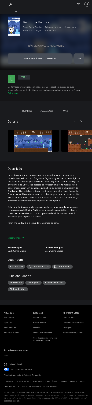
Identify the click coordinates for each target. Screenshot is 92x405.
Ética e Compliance (59, 381)
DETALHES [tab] (27, 110)
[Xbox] (8, 11)
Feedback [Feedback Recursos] (36, 328)
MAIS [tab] (65, 110)
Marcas (82, 381)
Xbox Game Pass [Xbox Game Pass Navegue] (10, 328)
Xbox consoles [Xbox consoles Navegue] (9, 317)
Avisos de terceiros (12, 386)
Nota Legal (73, 381)
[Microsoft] (46, 2)
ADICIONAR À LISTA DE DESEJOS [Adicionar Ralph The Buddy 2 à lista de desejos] (40, 58)
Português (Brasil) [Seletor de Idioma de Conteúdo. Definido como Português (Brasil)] (15, 364)
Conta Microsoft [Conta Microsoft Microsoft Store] (69, 317)
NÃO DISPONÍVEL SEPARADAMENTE (46, 45)
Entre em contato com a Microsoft (18, 381)
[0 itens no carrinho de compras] (79, 4)
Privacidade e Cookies (41, 381)
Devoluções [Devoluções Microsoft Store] (67, 328)
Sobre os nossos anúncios (31, 386)
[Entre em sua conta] (87, 4)
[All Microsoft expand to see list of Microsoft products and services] (4, 4)
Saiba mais (13, 93)
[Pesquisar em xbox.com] (11, 4)
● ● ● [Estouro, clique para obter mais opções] (79, 58)
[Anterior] (75, 121)
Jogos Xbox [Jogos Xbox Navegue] (8, 322)
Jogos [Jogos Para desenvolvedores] (6, 355)
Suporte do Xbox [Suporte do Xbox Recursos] (39, 322)
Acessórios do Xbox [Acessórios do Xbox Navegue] (11, 333)
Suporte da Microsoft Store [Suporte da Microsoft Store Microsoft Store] (73, 322)
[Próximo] (81, 121)
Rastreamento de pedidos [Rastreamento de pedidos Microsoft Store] (73, 333)
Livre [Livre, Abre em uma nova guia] (24, 77)
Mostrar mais (16, 237)
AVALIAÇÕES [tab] (46, 110)
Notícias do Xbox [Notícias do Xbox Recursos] (39, 317)
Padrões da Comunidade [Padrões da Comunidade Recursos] (42, 333)
